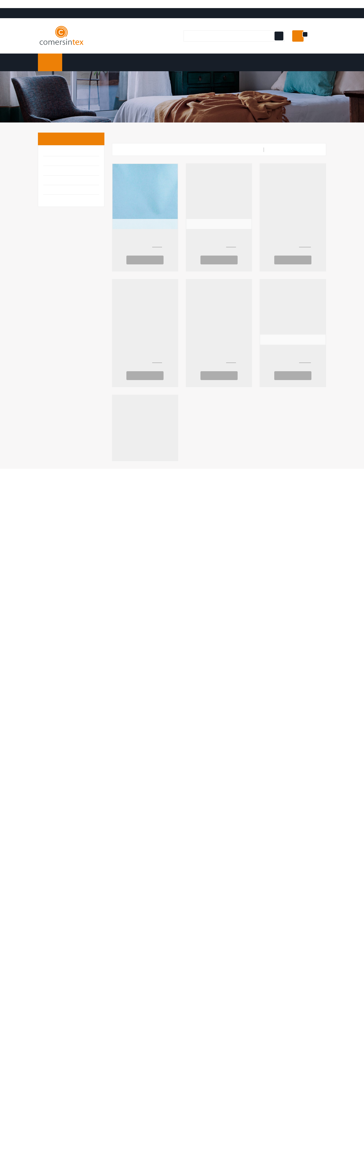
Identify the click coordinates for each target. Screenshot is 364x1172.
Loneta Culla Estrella (145, 712)
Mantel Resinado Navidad (145, 596)
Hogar (51, 183)
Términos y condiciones (281, 955)
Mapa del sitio (272, 980)
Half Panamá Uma (219, 596)
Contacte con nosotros (281, 972)
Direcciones (122, 972)
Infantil (52, 193)
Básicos (52, 164)
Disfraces (54, 174)
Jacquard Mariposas (219, 480)
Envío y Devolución (276, 947)
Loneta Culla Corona (292, 596)
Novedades (196, 955)
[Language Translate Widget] (30, 11)
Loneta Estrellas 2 (219, 364)
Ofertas (192, 947)
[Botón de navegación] (278, 47)
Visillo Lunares (292, 364)
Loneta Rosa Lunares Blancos (219, 827)
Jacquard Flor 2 (145, 480)
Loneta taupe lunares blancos (145, 364)
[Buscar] (233, 48)
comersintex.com (76, 1061)
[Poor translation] (18, 1096)
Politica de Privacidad (279, 963)
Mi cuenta (124, 936)
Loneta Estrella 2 (293, 712)
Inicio (52, 150)
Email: (77, 978)
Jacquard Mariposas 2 (293, 480)
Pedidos (119, 955)
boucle (145, 248)
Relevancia (310, 161)
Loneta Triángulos (219, 712)
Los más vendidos (201, 963)
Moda (49, 202)
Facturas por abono (129, 963)
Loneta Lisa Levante (293, 827)
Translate (39, 17)
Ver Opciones (145, 271)
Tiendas (267, 988)
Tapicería (54, 212)
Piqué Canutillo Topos (145, 827)
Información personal (131, 947)
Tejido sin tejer (218, 248)
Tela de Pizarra (293, 248)
